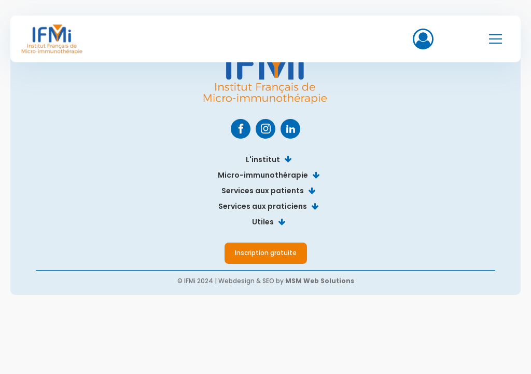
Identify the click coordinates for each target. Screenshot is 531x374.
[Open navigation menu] (495, 39)
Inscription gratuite (266, 252)
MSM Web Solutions (319, 280)
